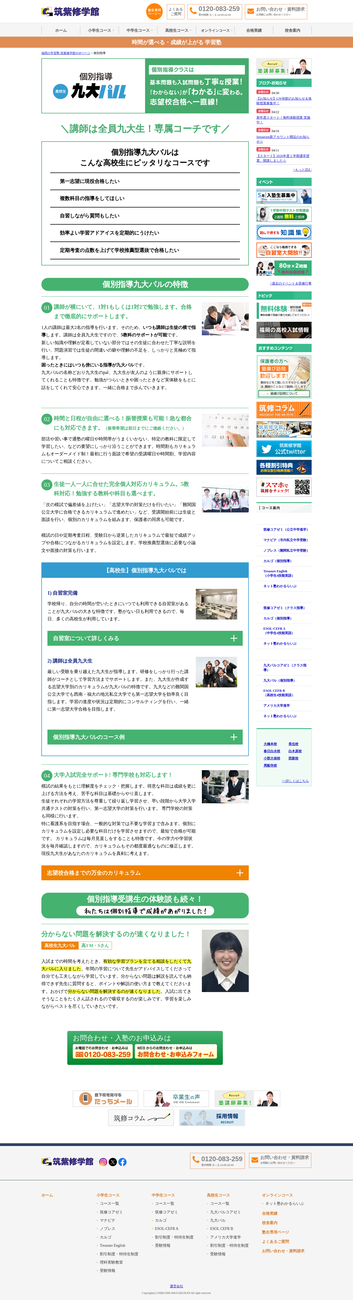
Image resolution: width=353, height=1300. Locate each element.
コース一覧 (109, 1203)
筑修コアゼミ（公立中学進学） (286, 529)
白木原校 (295, 751)
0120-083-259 (221, 1159)
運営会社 (176, 1286)
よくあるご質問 (176, 11)
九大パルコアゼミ (225, 1212)
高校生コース (176, 30)
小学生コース (99, 30)
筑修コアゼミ (111, 1212)
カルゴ (105, 1237)
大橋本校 (270, 744)
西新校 (293, 758)
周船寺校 (270, 765)
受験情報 (107, 1271)
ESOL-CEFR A (166, 1229)
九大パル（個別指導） (279, 680)
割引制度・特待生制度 (119, 1254)
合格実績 (254, 30)
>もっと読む (302, 170)
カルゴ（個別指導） (278, 561)
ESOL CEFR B (221, 1229)
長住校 (293, 744)
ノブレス (107, 1229)
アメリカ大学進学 (276, 706)
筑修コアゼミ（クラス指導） (284, 608)
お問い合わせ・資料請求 (283, 1251)
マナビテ (107, 1220)
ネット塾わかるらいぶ (279, 586)
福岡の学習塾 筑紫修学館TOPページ (65, 53)
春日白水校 (272, 751)
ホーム (61, 30)
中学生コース (138, 30)
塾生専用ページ (275, 1232)
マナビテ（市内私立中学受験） (286, 540)
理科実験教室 (111, 1262)
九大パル (218, 1220)
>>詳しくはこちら (295, 781)
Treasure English (112, 1245)
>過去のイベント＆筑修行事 (291, 283)
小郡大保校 (272, 758)
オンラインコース (215, 30)
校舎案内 (292, 30)
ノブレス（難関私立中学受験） (286, 550)
